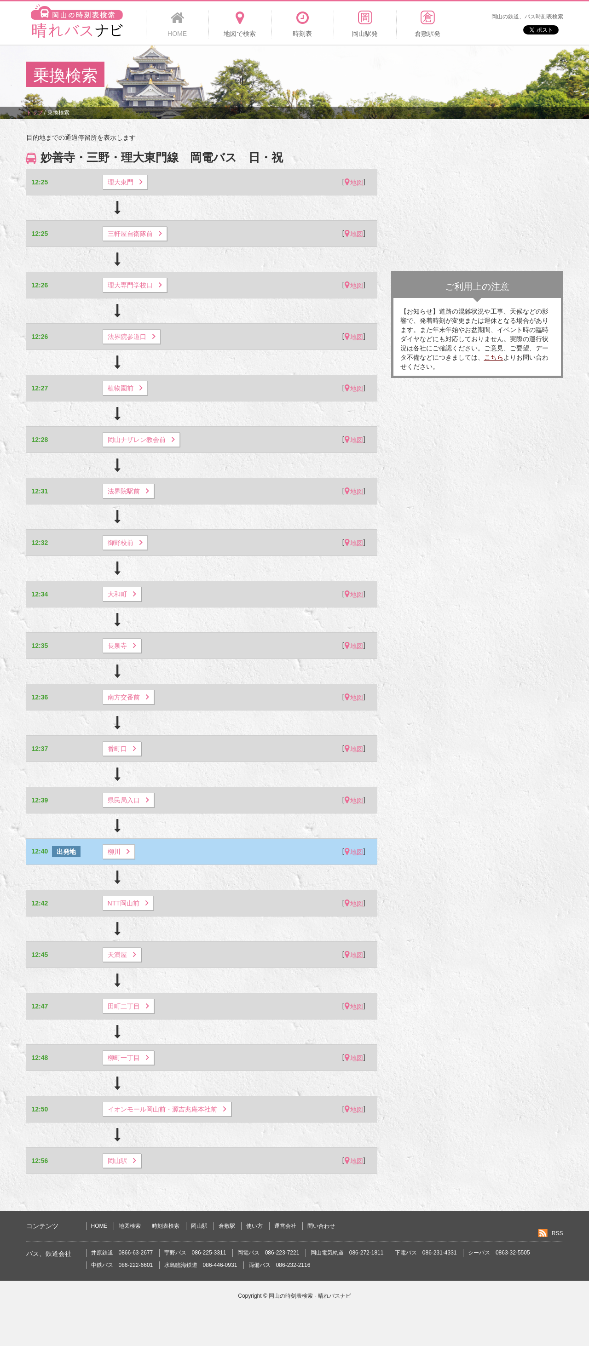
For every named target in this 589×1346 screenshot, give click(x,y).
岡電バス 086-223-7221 (268, 1252)
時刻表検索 (165, 1226)
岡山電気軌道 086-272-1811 (347, 1252)
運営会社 (285, 1226)
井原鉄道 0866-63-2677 (122, 1252)
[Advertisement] (395, 75)
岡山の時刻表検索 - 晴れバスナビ (310, 1296)
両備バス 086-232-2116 (279, 1265)
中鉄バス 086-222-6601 (122, 1265)
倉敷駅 (227, 1226)
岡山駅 (199, 1226)
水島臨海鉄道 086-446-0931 (200, 1265)
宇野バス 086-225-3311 (195, 1252)
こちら (493, 357)
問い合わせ (321, 1226)
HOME (99, 1226)
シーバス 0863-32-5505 (499, 1252)
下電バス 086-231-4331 (426, 1252)
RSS (557, 1233)
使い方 (254, 1226)
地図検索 (130, 1226)
